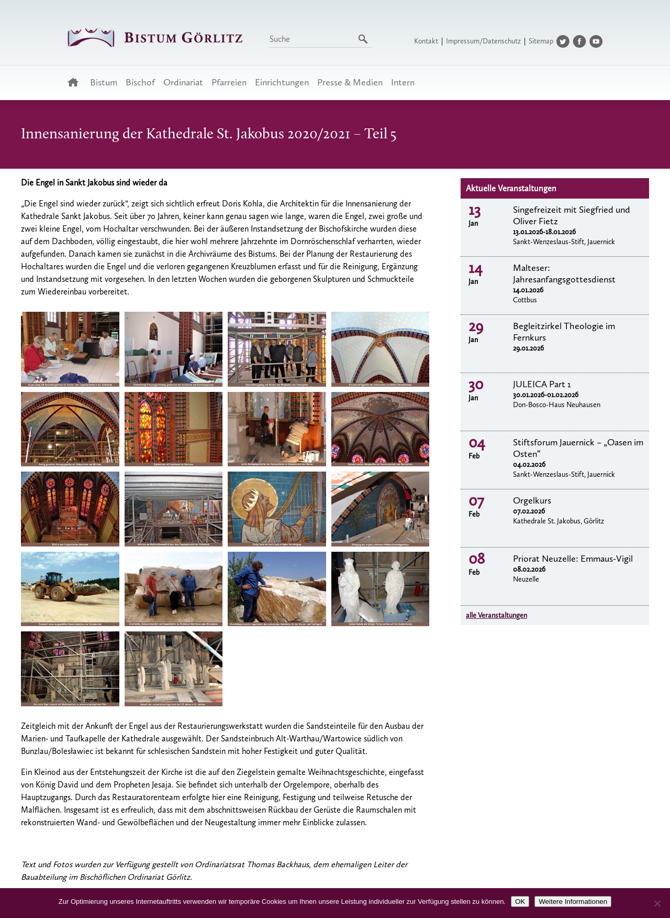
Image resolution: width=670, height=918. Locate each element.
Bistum (103, 82)
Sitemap (541, 41)
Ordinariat (183, 82)
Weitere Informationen (573, 901)
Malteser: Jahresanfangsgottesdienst (564, 273)
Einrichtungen (282, 82)
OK (520, 901)
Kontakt (426, 41)
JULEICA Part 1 (542, 384)
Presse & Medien (350, 82)
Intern (403, 82)
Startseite (76, 82)
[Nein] (657, 903)
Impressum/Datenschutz (483, 41)
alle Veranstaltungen (496, 615)
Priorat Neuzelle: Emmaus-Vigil (573, 558)
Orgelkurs (532, 500)
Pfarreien (229, 82)
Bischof (140, 82)
